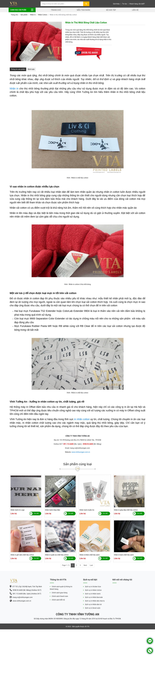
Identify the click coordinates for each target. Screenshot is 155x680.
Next (85, 565)
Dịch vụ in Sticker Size (93, 586)
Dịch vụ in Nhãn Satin (93, 594)
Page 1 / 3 (65, 565)
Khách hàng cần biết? (137, 4)
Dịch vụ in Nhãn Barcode (94, 597)
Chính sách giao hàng (59, 593)
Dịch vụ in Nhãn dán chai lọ (95, 601)
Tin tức (124, 4)
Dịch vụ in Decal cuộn (92, 608)
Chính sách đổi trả (58, 600)
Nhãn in (14, 88)
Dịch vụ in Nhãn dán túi (93, 604)
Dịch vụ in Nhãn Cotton (93, 590)
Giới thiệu (116, 4)
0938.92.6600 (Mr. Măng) (90, 58)
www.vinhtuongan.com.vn (81, 452)
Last (91, 565)
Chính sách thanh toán (60, 596)
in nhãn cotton (82, 419)
